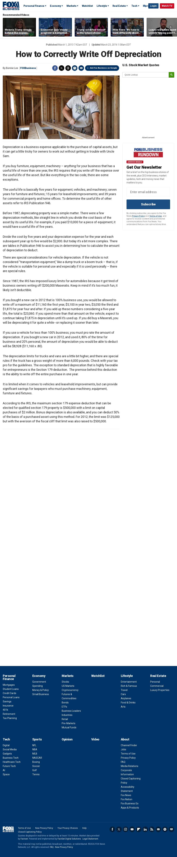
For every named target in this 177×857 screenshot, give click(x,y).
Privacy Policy (138, 216)
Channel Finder (129, 745)
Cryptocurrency (70, 690)
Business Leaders (71, 710)
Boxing (36, 762)
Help (84, 828)
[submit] (171, 75)
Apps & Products (130, 807)
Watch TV (167, 6)
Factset (24, 839)
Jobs (123, 749)
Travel (124, 690)
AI (4, 770)
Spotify (165, 829)
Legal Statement (90, 839)
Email (81, 68)
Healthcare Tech (12, 762)
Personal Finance (34, 6)
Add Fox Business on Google (103, 68)
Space (6, 774)
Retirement (9, 714)
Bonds (65, 702)
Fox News (126, 795)
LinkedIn (145, 829)
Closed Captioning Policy (30, 832)
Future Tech (9, 766)
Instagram (125, 829)
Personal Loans (11, 697)
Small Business (40, 694)
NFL (34, 745)
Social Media (10, 749)
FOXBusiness (28, 68)
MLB (34, 753)
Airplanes (126, 698)
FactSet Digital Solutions (69, 839)
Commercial (157, 686)
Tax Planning (10, 718)
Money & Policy (40, 690)
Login (153, 6)
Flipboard (138, 829)
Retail (65, 719)
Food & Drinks (128, 702)
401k (5, 709)
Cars (123, 694)
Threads (68, 68)
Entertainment (129, 681)
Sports (37, 739)
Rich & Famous (129, 686)
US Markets (68, 686)
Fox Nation (126, 799)
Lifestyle (102, 6)
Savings (7, 701)
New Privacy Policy (44, 828)
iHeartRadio (171, 829)
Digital (6, 745)
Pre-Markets (68, 723)
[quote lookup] (145, 75)
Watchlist (87, 6)
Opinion (67, 739)
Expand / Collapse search (145, 6)
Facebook (55, 68)
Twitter (61, 68)
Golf (34, 770)
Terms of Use (155, 216)
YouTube (132, 829)
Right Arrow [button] (171, 27)
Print (74, 68)
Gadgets (7, 753)
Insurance (8, 705)
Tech (134, 6)
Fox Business (11, 5)
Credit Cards (9, 693)
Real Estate (119, 6)
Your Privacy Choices (68, 828)
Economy (55, 6)
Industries (67, 715)
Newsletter (158, 829)
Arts (123, 706)
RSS (152, 829)
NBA (34, 749)
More (146, 6)
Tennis (36, 774)
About (125, 739)
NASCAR (37, 757)
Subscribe (148, 204)
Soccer (36, 766)
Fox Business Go (129, 803)
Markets (71, 6)
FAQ (123, 762)
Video (95, 739)
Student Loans (11, 689)
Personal (155, 681)
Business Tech (10, 757)
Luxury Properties (159, 690)
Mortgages (9, 684)
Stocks (65, 681)
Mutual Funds (69, 727)
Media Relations (129, 766)
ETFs (64, 706)
